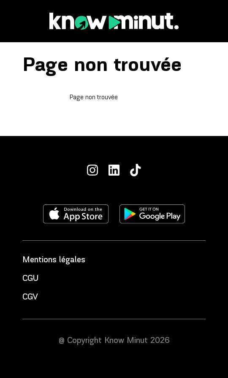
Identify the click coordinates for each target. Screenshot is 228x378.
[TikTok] (135, 170)
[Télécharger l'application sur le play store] (152, 213)
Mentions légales (53, 260)
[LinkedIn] (114, 170)
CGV (30, 297)
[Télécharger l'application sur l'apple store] (76, 213)
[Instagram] (92, 170)
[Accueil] (114, 21)
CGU (30, 278)
